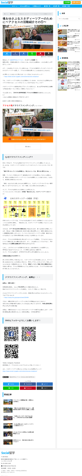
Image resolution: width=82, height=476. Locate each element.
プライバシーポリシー (7, 462)
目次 (26, 146)
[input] (69, 19)
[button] (79, 19)
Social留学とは (42, 472)
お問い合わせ (76, 2)
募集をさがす (53, 472)
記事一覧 (69, 472)
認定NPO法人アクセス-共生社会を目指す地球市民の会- (23, 377)
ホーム (34, 472)
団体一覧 (61, 472)
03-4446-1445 (7, 445)
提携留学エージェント (8, 465)
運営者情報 (4, 458)
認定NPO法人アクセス (16, 60)
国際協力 (6, 377)
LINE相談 (67, 2)
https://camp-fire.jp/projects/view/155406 (16, 297)
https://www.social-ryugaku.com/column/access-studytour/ (21, 76)
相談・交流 (77, 472)
